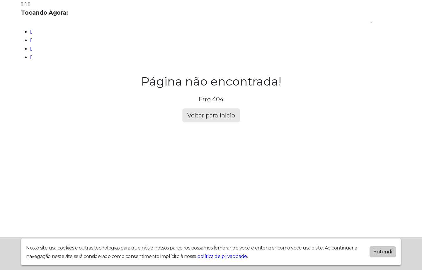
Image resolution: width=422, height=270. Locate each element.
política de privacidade (222, 256)
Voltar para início (211, 115)
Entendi (382, 251)
